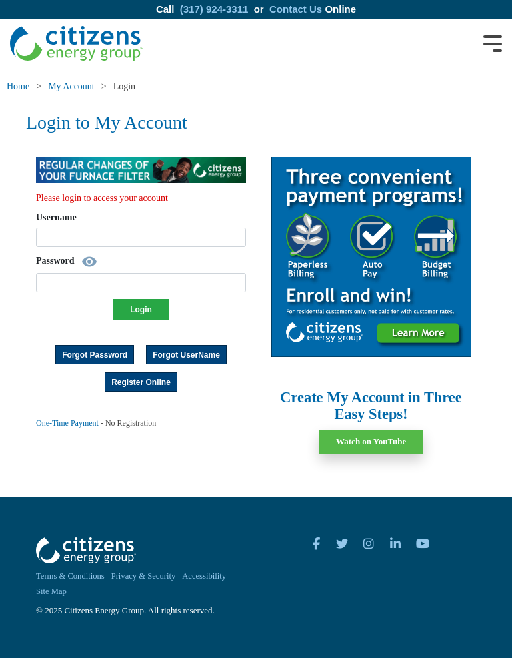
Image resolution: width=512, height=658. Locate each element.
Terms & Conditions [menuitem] (70, 576)
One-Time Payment (67, 423)
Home (18, 86)
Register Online (141, 382)
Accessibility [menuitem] (204, 576)
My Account (71, 86)
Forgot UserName (186, 355)
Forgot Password (94, 355)
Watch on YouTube (371, 441)
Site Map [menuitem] (51, 591)
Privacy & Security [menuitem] (143, 576)
